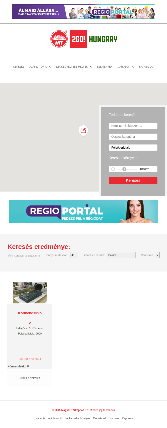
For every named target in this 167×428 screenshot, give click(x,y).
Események (104, 66)
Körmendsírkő (30, 313)
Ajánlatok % (38, 66)
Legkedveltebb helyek (72, 66)
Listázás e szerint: (94, 255)
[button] (83, 131)
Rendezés (147, 255)
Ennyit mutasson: (57, 255)
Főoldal (9, 256)
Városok (124, 66)
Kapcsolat (146, 66)
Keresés (18, 66)
